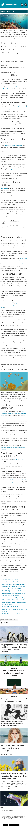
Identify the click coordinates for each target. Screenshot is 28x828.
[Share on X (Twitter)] (14, 75)
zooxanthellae (22, 264)
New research (4, 188)
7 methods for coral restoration (13, 145)
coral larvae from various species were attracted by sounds (13, 413)
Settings (16, 824)
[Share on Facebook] (12, 75)
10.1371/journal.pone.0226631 (13, 591)
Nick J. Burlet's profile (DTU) (10, 581)
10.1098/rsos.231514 (19, 600)
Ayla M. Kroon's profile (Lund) (10, 579)
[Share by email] (16, 75)
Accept (11, 824)
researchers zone (6, 619)
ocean (15, 619)
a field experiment (18, 459)
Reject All (5, 824)
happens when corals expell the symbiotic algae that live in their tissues (13, 305)
